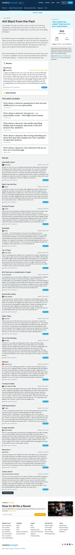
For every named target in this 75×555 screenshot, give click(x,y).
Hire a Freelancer (6, 525)
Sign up (64, 2)
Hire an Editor (6, 527)
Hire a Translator (6, 536)
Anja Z (6, 230)
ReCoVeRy (5, 228)
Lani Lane (6, 318)
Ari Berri (6, 452)
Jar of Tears (6, 250)
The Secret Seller (8, 384)
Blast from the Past (9, 184)
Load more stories (8, 492)
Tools (58, 2)
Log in (70, 2)
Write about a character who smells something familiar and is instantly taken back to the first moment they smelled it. (22, 125)
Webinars (33, 533)
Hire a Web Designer (7, 538)
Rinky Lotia (7, 164)
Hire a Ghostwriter (7, 533)
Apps (21, 2)
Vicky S (6, 186)
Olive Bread (7, 68)
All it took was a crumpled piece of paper (16, 272)
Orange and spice (8, 428)
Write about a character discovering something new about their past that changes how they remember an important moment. (25, 137)
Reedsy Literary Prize (30, 8)
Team (17, 527)
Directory (4, 8)
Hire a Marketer (6, 531)
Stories (47, 2)
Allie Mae (6, 340)
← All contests (6, 18)
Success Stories (20, 533)
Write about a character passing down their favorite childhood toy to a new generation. (25, 104)
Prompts (40, 2)
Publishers (62, 531)
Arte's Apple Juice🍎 (10, 386)
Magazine (40, 8)
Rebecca (5, 362)
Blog (32, 525)
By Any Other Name (9, 294)
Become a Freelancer (22, 531)
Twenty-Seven (7, 472)
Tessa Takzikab (8, 296)
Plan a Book (48, 529)
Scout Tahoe (7, 252)
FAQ (46, 8)
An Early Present (8, 206)
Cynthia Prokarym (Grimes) (11, 474)
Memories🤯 (6, 450)
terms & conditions (64, 56)
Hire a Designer (6, 529)
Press (17, 529)
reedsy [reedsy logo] (10, 2)
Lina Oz (6, 208)
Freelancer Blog (35, 536)
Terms (6, 548)
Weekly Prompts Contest (15, 8)
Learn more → (12, 511)
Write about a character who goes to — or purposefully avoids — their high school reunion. (23, 114)
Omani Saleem (8, 430)
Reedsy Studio (49, 525)
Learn (53, 2)
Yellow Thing (6, 316)
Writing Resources (50, 533)
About (18, 525)
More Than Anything (9, 338)
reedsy (10, 545)
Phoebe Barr (8, 70)
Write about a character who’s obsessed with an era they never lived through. (24, 149)
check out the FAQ (56, 57)
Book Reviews (63, 525)
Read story (44, 87)
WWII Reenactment (9, 406)
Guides (32, 527)
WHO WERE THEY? (8, 162)
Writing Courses (35, 529)
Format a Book (49, 531)
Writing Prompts (63, 527)
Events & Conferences (37, 531)
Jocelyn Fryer (8, 364)
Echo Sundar (7, 274)
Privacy (11, 548)
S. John (6, 408)
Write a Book (48, 527)
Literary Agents (63, 529)
